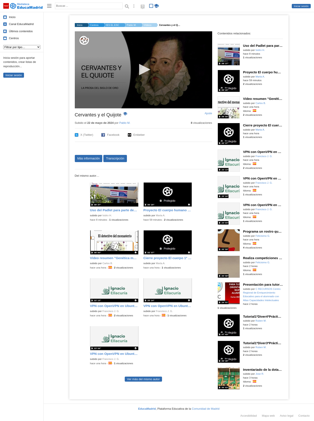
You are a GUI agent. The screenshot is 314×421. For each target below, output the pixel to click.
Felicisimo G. (263, 236)
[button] (143, 69)
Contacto (304, 415)
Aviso (286, 415)
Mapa (268, 415)
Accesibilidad (248, 415)
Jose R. (260, 373)
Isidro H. (107, 215)
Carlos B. (107, 263)
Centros (14, 38)
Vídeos (147, 25)
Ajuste (208, 113)
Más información (88, 158)
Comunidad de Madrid (206, 408)
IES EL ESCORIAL (112, 25)
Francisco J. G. (110, 311)
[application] (143, 69)
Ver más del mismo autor (143, 379)
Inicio (12, 17)
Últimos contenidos (21, 31)
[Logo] (84, 40)
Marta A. (160, 215)
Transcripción (115, 158)
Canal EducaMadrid (21, 24)
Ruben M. (261, 320)
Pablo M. (131, 25)
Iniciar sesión (301, 6)
